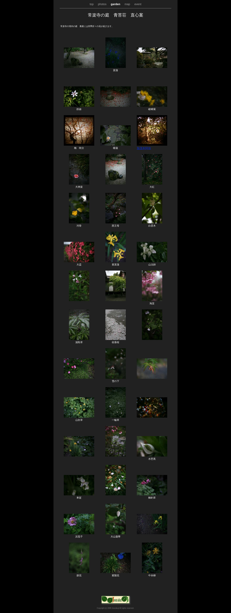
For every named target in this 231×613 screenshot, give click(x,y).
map (128, 4)
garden (116, 4)
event (137, 4)
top (92, 4)
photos (102, 4)
